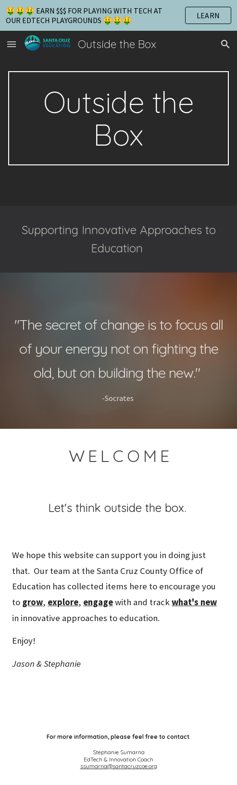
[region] (118, 15)
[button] (11, 44)
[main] (118, 118)
